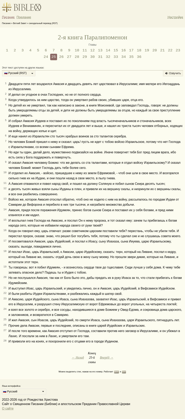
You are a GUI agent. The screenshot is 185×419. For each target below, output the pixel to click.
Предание (24, 17)
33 (116, 57)
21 (162, 50)
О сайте (8, 408)
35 (131, 57)
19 (147, 50)
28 (77, 57)
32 (108, 57)
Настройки (175, 17)
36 (139, 57)
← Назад (78, 357)
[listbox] (18, 73)
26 (61, 57)
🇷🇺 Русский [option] (10, 391)
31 (100, 57)
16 (123, 50)
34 (123, 57)
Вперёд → (106, 357)
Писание (8, 17)
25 (53, 57)
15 (116, 50)
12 (92, 50)
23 (178, 50)
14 (108, 50)
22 (170, 50)
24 (46, 57)
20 (154, 50)
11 (84, 50)
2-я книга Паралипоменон (92, 37)
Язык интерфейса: (11, 386)
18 (139, 50)
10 (77, 50)
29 (84, 57)
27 (69, 57)
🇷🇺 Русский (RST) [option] (15, 73)
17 (131, 50)
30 (92, 57)
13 (100, 50)
